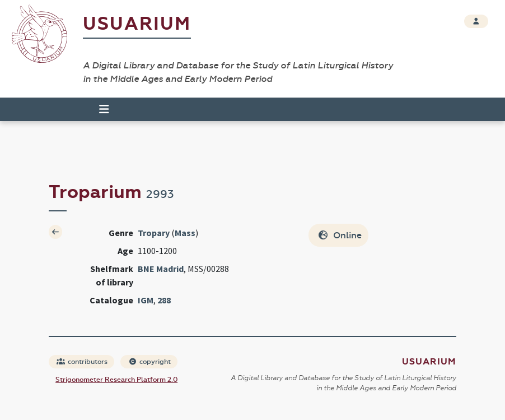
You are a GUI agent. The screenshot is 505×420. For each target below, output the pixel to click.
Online (339, 235)
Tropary (154, 232)
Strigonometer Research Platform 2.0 (116, 380)
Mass (185, 232)
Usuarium (137, 24)
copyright (149, 362)
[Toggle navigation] (99, 109)
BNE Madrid (161, 268)
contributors (82, 362)
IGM (145, 300)
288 (164, 300)
